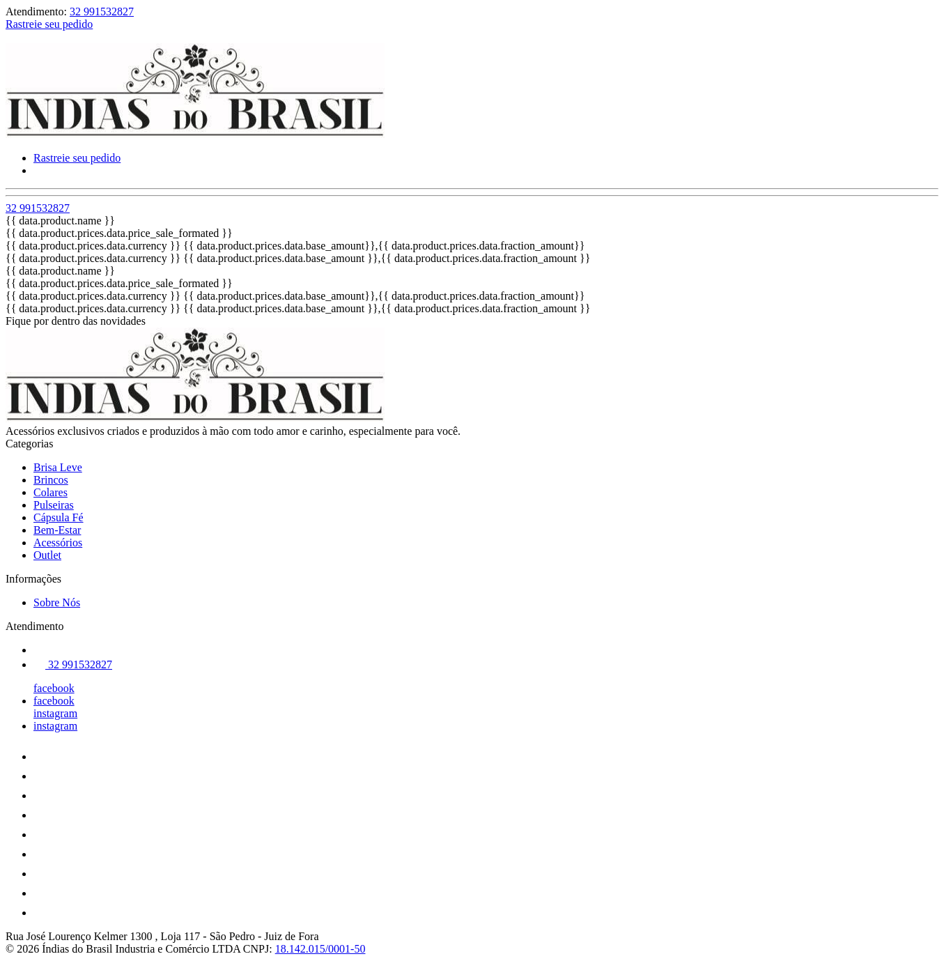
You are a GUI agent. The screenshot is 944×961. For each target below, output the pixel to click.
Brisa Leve (57, 467)
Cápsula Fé (58, 517)
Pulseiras (53, 505)
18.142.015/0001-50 (320, 949)
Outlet (47, 555)
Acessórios (57, 542)
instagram (55, 713)
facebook (54, 688)
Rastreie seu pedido (49, 24)
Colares (50, 492)
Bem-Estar (57, 530)
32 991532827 (102, 11)
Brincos (50, 480)
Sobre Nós (56, 602)
